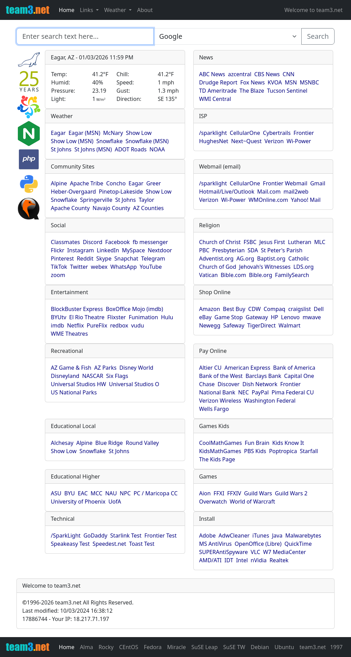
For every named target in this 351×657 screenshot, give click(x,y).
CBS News (267, 74)
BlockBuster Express (77, 309)
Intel (242, 560)
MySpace (133, 250)
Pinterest (62, 258)
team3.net (313, 647)
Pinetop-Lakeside (121, 191)
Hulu (167, 317)
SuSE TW (234, 647)
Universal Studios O (134, 384)
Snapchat (126, 258)
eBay (205, 317)
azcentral (239, 74)
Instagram (80, 250)
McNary (113, 133)
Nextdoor (160, 250)
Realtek (278, 560)
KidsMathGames (220, 451)
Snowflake (109, 141)
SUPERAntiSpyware (223, 552)
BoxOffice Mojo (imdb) (134, 309)
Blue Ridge (109, 443)
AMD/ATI (210, 560)
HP (274, 317)
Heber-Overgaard (73, 191)
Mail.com (268, 191)
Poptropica (283, 451)
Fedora (152, 647)
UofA (114, 501)
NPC (125, 493)
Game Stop (229, 317)
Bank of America (294, 367)
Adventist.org (216, 258)
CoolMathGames (220, 443)
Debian (260, 647)
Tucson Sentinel (287, 90)
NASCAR (92, 376)
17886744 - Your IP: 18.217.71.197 (65, 619)
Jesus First (272, 242)
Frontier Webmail (285, 183)
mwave (312, 317)
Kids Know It (288, 443)
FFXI (219, 493)
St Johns (61, 149)
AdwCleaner (234, 535)
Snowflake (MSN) (147, 141)
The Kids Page (217, 459)
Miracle (176, 647)
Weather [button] (116, 10)
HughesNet (213, 141)
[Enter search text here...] (227, 36)
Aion (205, 493)
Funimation (143, 317)
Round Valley (142, 443)
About (145, 10)
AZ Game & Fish (71, 367)
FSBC (249, 242)
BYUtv (58, 317)
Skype (103, 258)
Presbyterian (228, 250)
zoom (58, 275)
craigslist (299, 309)
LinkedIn (108, 250)
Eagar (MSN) (84, 133)
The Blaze (252, 90)
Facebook (117, 242)
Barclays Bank (263, 376)
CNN (288, 74)
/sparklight (213, 133)
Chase (207, 384)
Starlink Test (126, 535)
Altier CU (210, 367)
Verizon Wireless (220, 400)
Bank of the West (221, 376)
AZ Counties (148, 208)
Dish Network (259, 384)
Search (318, 36)
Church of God (217, 266)
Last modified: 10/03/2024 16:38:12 (67, 610)
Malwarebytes (303, 535)
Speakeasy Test (70, 544)
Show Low (139, 133)
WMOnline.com (268, 200)
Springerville (96, 200)
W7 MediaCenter (284, 552)
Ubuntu (284, 647)
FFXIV (234, 493)
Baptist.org (271, 258)
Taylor (146, 200)
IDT (229, 560)
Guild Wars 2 (291, 493)
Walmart (290, 325)
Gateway (257, 317)
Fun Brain (257, 443)
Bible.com (233, 275)
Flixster (116, 317)
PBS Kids (255, 451)
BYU (69, 493)
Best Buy (234, 309)
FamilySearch (292, 275)
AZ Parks (105, 367)
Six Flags (117, 376)
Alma (86, 647)
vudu (137, 325)
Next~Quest (246, 141)
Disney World (136, 367)
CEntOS (128, 647)
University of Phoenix (78, 501)
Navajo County (111, 208)
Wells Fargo (214, 409)
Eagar (58, 133)
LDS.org (303, 266)
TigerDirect (261, 325)
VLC (255, 552)
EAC (83, 493)
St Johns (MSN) (93, 149)
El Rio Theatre (87, 317)
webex (99, 266)
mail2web (295, 191)
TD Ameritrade (218, 90)
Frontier (303, 133)
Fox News (252, 82)
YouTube (151, 266)
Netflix (75, 325)
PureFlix (97, 325)
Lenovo (290, 317)
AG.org (245, 258)
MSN (291, 82)
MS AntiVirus (215, 544)
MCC (96, 493)
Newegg (209, 325)
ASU (56, 493)
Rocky (105, 647)
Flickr (57, 250)
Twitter (79, 266)
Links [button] (87, 10)
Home (67, 10)
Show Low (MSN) (72, 141)
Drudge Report (218, 82)
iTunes (260, 535)
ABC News (212, 74)
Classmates (65, 242)
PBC (204, 250)
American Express (247, 367)
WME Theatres (69, 333)
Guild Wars (258, 493)
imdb (57, 325)
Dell (319, 309)
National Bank (217, 392)
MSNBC (309, 82)
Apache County (70, 208)
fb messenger (150, 242)
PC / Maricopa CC (156, 493)
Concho (116, 183)
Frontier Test (160, 535)
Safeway (233, 325)
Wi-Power (299, 141)
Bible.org (260, 275)
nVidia (259, 560)
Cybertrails (277, 133)
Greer (153, 183)
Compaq (274, 309)
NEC (243, 392)
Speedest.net (109, 544)
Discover (229, 384)
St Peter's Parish (281, 250)
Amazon (209, 309)
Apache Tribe (87, 183)
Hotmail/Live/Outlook (226, 191)
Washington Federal (269, 400)
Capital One (299, 376)
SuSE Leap (204, 647)
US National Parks (74, 392)
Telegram (153, 258)
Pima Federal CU (292, 392)
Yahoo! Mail (306, 200)
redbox (119, 325)
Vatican (208, 275)
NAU (111, 493)
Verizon (274, 141)
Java (277, 535)
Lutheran (299, 242)
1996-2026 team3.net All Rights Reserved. (77, 602)
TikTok (59, 266)
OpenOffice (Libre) (257, 544)
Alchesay (62, 443)
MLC (319, 242)
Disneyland (65, 376)
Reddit (85, 258)
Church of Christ (220, 242)
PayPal (260, 392)
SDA (252, 250)
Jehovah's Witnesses (264, 266)
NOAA (157, 149)
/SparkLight (66, 535)
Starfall (309, 451)
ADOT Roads (131, 149)
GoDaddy (95, 535)
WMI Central (215, 99)
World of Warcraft (252, 501)
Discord (92, 242)
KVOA (275, 82)
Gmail (317, 183)
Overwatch (213, 501)
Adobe (207, 535)
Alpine (59, 183)
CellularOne (245, 133)
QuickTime (298, 544)
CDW (254, 309)
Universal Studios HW (78, 384)
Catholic (298, 258)
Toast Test (141, 544)
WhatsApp (123, 266)
